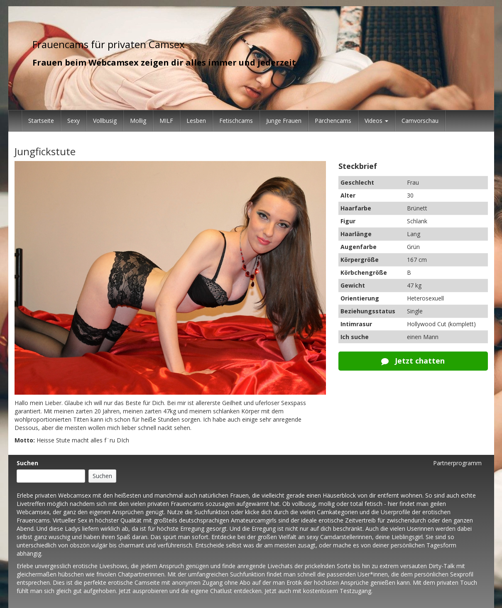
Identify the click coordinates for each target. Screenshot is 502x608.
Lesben (196, 121)
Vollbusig (105, 121)
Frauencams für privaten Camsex (108, 44)
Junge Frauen (283, 121)
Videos (376, 121)
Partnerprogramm (457, 463)
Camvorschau (420, 121)
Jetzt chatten (413, 361)
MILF (166, 121)
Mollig (138, 121)
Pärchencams (333, 121)
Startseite (41, 121)
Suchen (27, 463)
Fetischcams (236, 121)
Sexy (73, 121)
